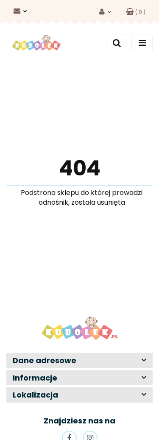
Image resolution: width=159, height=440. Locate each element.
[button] (136, 12)
